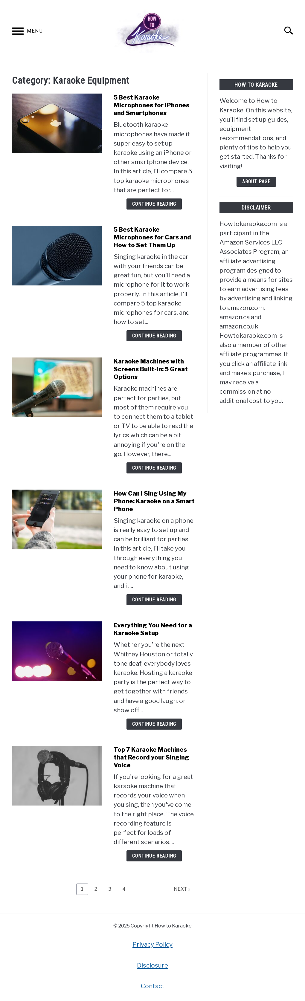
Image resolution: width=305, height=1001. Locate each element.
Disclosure (152, 965)
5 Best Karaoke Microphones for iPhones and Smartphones (151, 105)
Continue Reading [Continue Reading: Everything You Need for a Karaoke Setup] (154, 724)
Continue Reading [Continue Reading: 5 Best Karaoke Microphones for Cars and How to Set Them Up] (154, 336)
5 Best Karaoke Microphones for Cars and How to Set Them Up (152, 237)
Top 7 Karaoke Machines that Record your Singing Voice (151, 757)
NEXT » (182, 889)
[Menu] (18, 32)
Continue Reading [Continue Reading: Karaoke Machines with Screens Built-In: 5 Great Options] (154, 468)
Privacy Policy (152, 944)
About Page (256, 181)
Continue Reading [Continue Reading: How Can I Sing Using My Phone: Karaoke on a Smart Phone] (154, 600)
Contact (152, 986)
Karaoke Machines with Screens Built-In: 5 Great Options (151, 369)
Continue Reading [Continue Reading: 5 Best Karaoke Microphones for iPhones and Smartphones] (154, 204)
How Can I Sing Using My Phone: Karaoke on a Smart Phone (154, 501)
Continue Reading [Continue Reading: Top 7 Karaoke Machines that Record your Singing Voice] (154, 856)
